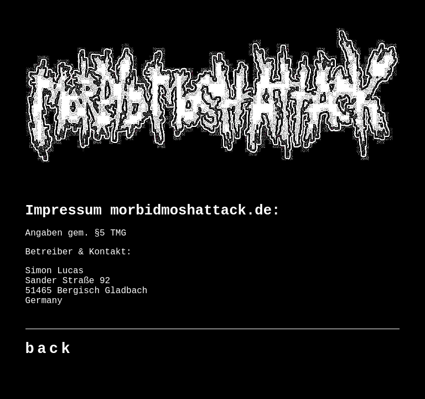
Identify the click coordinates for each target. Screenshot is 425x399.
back (49, 348)
